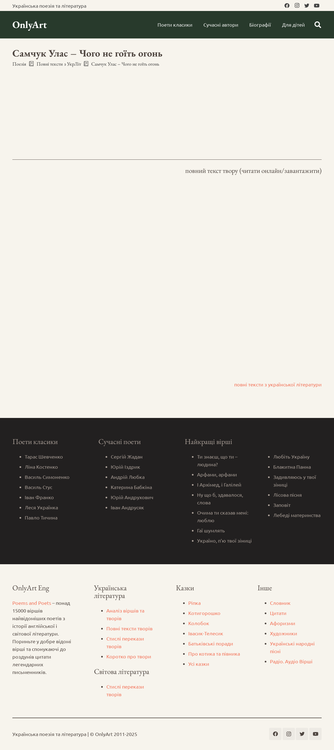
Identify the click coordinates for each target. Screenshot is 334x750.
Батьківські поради (210, 643)
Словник (280, 603)
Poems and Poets (31, 603)
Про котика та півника (214, 653)
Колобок (198, 623)
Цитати (278, 613)
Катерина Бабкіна (131, 487)
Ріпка (194, 603)
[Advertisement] (167, 108)
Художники (283, 633)
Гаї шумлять (211, 530)
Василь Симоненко (47, 477)
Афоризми (282, 623)
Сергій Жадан (127, 456)
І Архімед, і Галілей (219, 484)
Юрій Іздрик (125, 467)
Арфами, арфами (217, 474)
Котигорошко (204, 613)
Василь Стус (38, 487)
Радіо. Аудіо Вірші (291, 661)
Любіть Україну (291, 456)
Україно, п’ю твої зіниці (224, 540)
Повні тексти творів (129, 628)
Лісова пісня (287, 495)
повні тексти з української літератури (278, 384)
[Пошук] (317, 25)
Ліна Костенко (41, 467)
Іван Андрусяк (127, 507)
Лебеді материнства (297, 515)
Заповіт (282, 505)
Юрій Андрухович (132, 497)
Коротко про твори (128, 656)
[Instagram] (297, 5)
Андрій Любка (128, 477)
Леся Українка (41, 507)
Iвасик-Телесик (205, 633)
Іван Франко (39, 497)
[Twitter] (307, 5)
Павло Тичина (41, 517)
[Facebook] (287, 5)
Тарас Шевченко (44, 456)
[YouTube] (317, 5)
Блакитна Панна (292, 467)
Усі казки (198, 664)
